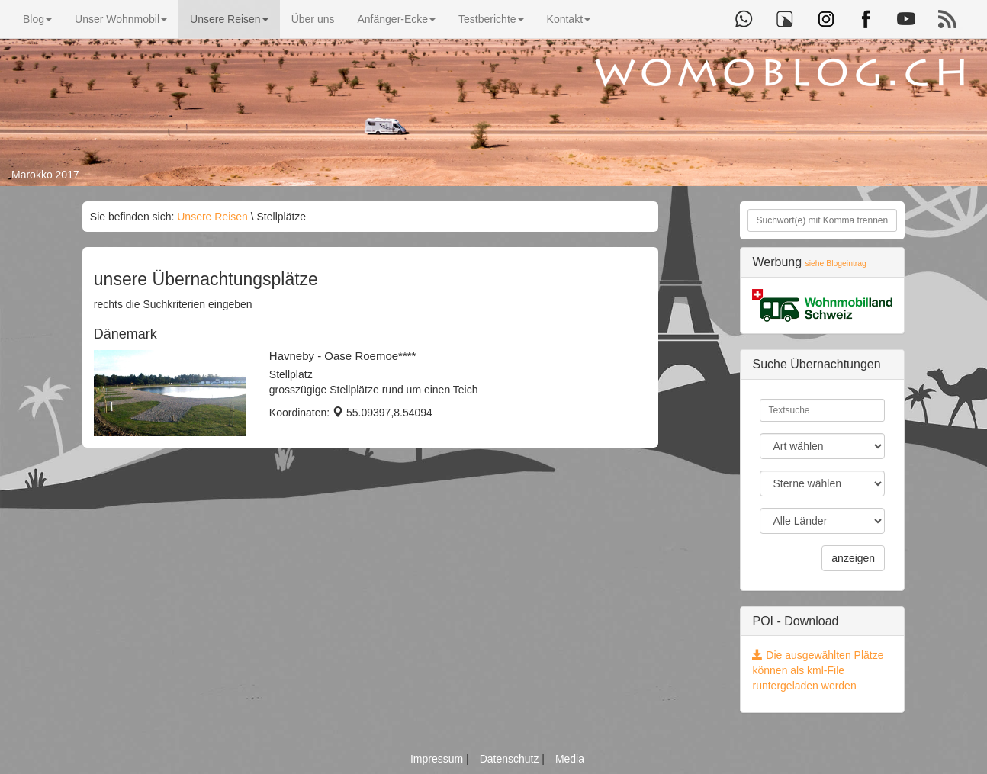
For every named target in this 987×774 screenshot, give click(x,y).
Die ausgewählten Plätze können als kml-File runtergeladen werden (817, 670)
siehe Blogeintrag (835, 263)
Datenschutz (511, 759)
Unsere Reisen (229, 19)
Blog (37, 19)
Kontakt (568, 19)
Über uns (313, 19)
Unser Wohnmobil (121, 19)
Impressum (438, 759)
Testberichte (490, 19)
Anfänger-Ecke (396, 19)
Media (569, 759)
